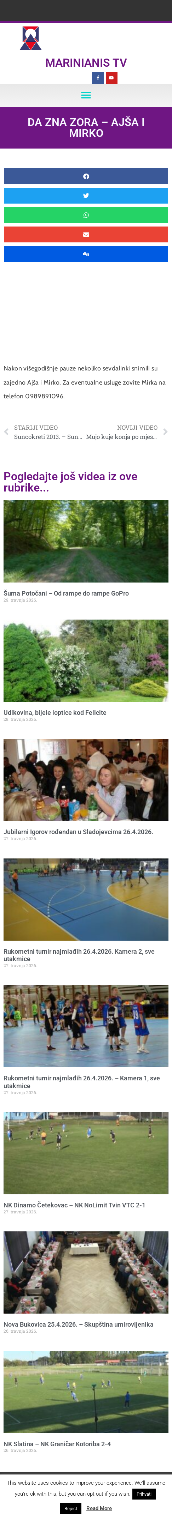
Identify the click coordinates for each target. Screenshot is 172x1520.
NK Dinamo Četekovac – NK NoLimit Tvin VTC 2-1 (74, 1205)
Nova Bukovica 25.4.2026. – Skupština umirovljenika (79, 1324)
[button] (86, 95)
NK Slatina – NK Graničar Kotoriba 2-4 (57, 1444)
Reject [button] (70, 1508)
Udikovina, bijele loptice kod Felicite (55, 712)
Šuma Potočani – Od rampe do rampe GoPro (66, 593)
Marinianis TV (86, 63)
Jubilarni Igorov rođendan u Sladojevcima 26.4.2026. (78, 832)
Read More (99, 1508)
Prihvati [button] (144, 1494)
